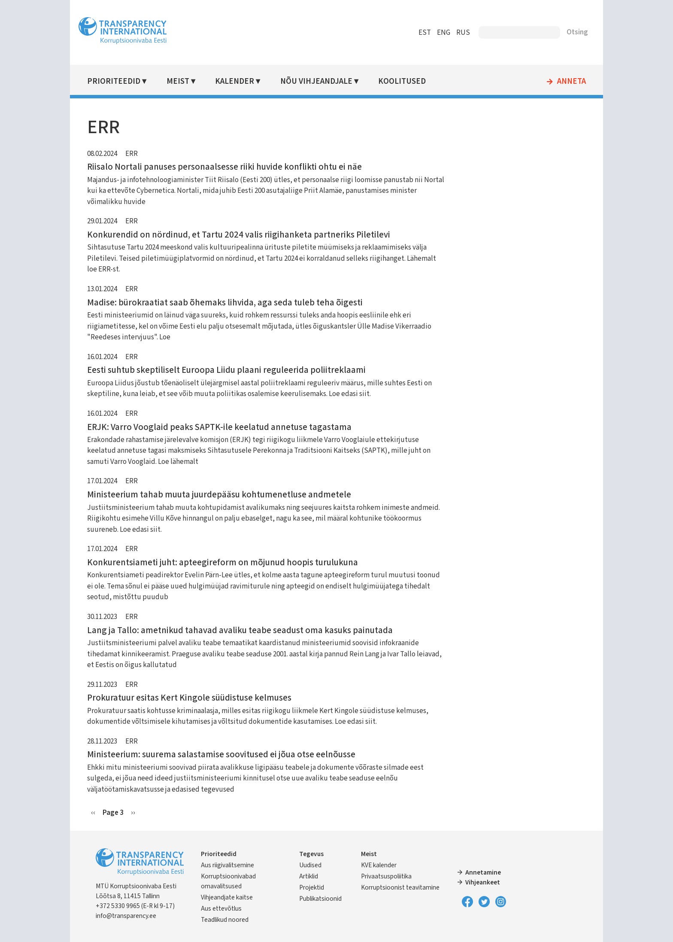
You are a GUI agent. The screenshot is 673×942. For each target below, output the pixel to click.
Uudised (313, 865)
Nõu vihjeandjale (323, 81)
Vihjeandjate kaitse (236, 897)
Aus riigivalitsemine (236, 865)
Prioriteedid (122, 81)
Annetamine (480, 872)
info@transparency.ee (135, 916)
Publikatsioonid (323, 898)
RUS (454, 32)
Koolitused (408, 81)
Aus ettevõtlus (230, 908)
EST (415, 32)
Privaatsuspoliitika (386, 876)
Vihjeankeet (480, 882)
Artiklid (311, 876)
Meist (186, 81)
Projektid (314, 887)
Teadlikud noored (234, 919)
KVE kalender (379, 865)
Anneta (562, 81)
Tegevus (314, 854)
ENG (434, 32)
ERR (140, 154)
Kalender (242, 81)
